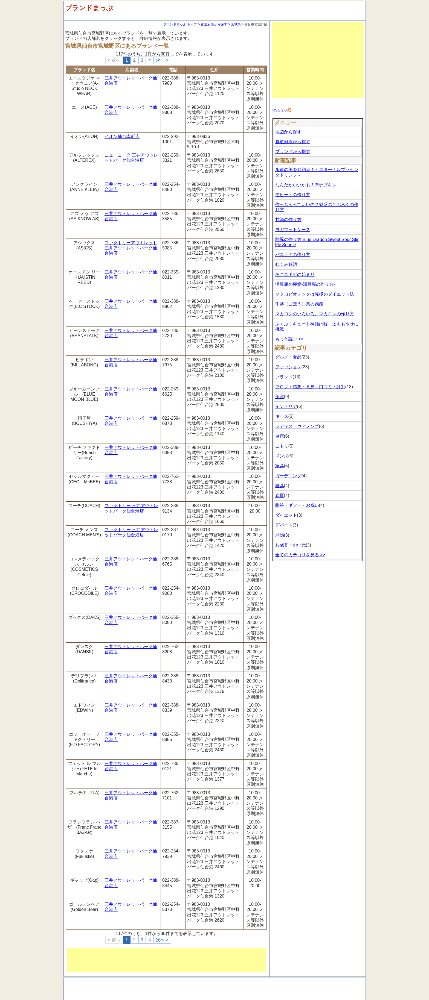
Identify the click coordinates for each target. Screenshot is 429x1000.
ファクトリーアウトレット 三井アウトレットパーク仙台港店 (131, 247)
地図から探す (288, 132)
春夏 (279, 495)
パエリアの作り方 (292, 254)
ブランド (284, 377)
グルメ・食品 (288, 357)
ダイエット (286, 515)
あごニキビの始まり (295, 274)
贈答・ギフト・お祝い (297, 505)
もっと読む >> (289, 339)
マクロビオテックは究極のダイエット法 (314, 294)
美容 (279, 396)
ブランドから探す (292, 151)
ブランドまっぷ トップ (180, 24)
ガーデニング (288, 475)
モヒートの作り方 (292, 194)
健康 (279, 436)
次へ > (162, 60)
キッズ (281, 416)
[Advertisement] (166, 960)
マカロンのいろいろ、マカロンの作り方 (314, 313)
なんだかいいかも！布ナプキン (306, 185)
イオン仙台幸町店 (122, 136)
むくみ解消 (286, 264)
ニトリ (281, 446)
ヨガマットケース (292, 229)
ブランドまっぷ (89, 7)
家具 (279, 465)
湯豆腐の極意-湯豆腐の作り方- (305, 284)
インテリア (286, 406)
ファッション (288, 366)
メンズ (281, 456)
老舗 (279, 535)
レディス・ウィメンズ (297, 426)
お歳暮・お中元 (290, 545)
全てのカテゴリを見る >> (300, 554)
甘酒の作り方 (288, 219)
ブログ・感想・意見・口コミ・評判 (310, 386)
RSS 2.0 (280, 110)
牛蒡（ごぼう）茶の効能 (299, 304)
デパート (284, 525)
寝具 (279, 485)
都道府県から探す (214, 24)
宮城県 (236, 24)
